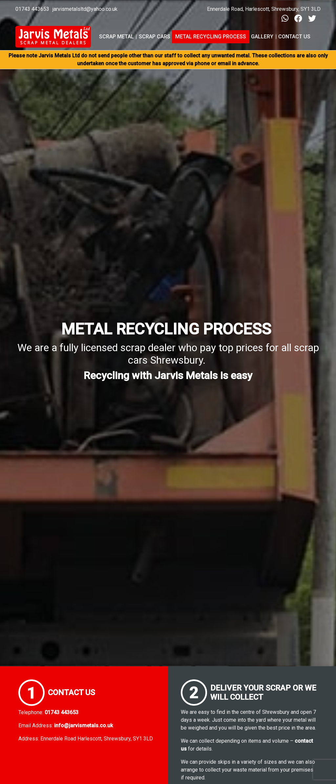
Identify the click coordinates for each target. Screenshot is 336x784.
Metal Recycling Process (210, 36)
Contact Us (294, 36)
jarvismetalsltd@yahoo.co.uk (84, 9)
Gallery (262, 36)
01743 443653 (32, 9)
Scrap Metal (116, 36)
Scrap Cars (154, 36)
